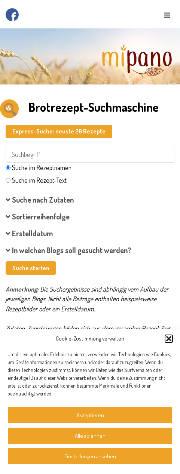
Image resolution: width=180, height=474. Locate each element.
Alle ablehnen (90, 435)
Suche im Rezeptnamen (41, 167)
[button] (169, 338)
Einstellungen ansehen (90, 456)
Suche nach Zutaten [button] (40, 199)
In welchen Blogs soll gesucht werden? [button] (68, 250)
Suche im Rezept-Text (39, 180)
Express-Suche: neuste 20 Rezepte (59, 131)
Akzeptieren (90, 415)
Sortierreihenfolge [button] (38, 216)
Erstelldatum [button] (29, 233)
